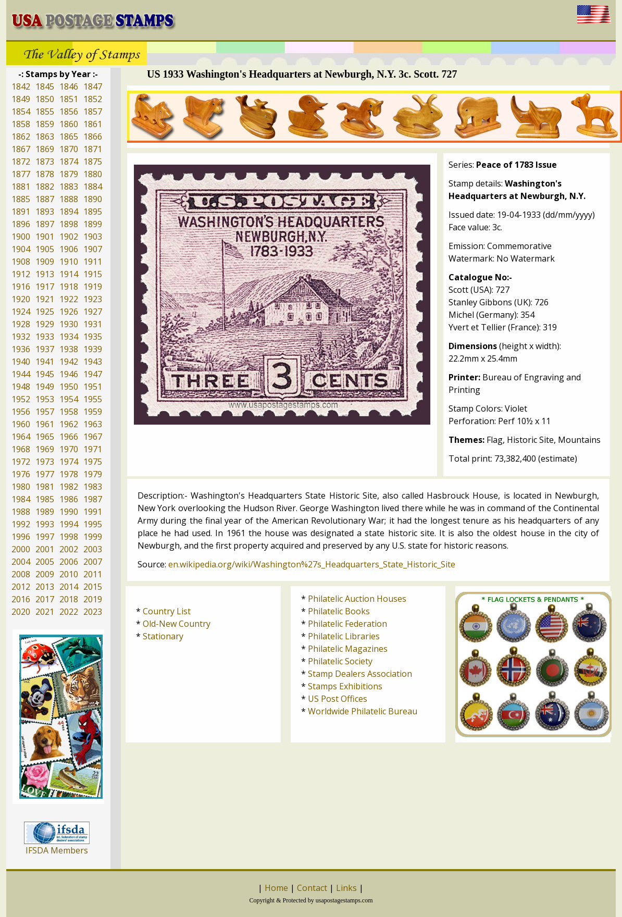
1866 (92, 136)
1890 (92, 199)
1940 (20, 361)
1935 (92, 336)
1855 (44, 111)
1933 (44, 336)
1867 (20, 149)
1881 (20, 186)
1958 (68, 411)
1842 (20, 86)
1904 (20, 249)
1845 (44, 86)
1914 (68, 274)
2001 (44, 549)
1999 (92, 536)
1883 (68, 186)
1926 (68, 311)
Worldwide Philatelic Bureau (362, 711)
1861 (92, 124)
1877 (20, 174)
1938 (68, 349)
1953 (44, 399)
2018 (68, 599)
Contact (312, 888)
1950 (68, 386)
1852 (92, 99)
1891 (20, 211)
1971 (92, 449)
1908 (20, 261)
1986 (68, 499)
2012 (20, 586)
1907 (92, 249)
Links (346, 888)
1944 (20, 374)
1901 (44, 236)
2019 (92, 599)
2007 (92, 561)
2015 (92, 586)
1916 (20, 286)
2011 (92, 574)
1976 (20, 474)
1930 (68, 324)
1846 (68, 86)
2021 (44, 611)
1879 (68, 174)
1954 (68, 399)
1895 (92, 211)
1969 (44, 449)
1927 (92, 311)
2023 (92, 611)
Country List (167, 611)
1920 (20, 299)
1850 (44, 99)
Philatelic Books (339, 611)
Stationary (163, 636)
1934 (68, 336)
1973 (44, 461)
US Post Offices (337, 698)
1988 (20, 511)
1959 (92, 411)
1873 (44, 161)
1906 (68, 249)
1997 (44, 536)
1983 (92, 486)
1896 (20, 224)
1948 (20, 386)
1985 (44, 499)
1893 (44, 211)
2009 (44, 574)
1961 (44, 424)
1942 (68, 361)
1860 (68, 124)
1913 (44, 274)
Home (276, 888)
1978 (68, 474)
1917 (44, 286)
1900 (20, 236)
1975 (92, 461)
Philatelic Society (340, 661)
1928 (20, 324)
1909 (44, 261)
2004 (20, 561)
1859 (44, 124)
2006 (68, 561)
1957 (44, 411)
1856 (68, 111)
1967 (92, 436)
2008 (20, 574)
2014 (68, 586)
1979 (92, 474)
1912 (20, 274)
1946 (68, 374)
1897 (44, 224)
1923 (92, 299)
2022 (68, 611)
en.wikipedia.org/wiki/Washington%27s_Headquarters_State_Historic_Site (311, 564)
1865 (68, 136)
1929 (44, 324)
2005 (44, 561)
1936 (20, 349)
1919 (92, 286)
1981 (44, 486)
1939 (92, 349)
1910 (68, 261)
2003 (92, 549)
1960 (20, 424)
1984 (20, 499)
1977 (44, 474)
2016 (20, 599)
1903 (92, 236)
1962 (68, 424)
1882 (44, 186)
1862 (20, 136)
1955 (92, 399)
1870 (68, 149)
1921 (44, 299)
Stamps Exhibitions (345, 686)
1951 (92, 386)
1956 (20, 411)
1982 (68, 486)
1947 (92, 374)
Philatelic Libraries (344, 636)
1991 (92, 511)
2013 (44, 586)
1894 (68, 211)
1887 (44, 199)
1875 (92, 161)
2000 (20, 549)
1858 (20, 124)
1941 (44, 361)
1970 (68, 449)
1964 (20, 436)
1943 (92, 361)
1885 (20, 199)
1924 (20, 311)
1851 (68, 99)
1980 (20, 486)
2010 (68, 574)
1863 (44, 136)
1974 (68, 461)
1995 (92, 524)
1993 (44, 524)
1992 (20, 524)
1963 (92, 424)
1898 (68, 224)
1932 (20, 336)
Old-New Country (176, 623)
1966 (68, 436)
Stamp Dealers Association (360, 673)
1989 (44, 511)
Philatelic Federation (347, 623)
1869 (44, 149)
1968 (20, 449)
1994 (68, 524)
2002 (68, 549)
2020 (20, 611)
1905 (44, 249)
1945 (44, 374)
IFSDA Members (57, 850)
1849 (20, 99)
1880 (92, 174)
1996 (20, 536)
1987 (92, 499)
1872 (20, 161)
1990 (68, 511)
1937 (44, 349)
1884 (92, 186)
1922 (68, 299)
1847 (92, 86)
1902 (68, 236)
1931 (92, 324)
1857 (92, 111)
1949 (44, 386)
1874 (68, 161)
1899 (92, 224)
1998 (68, 536)
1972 (20, 461)
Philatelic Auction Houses (357, 598)
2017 (44, 599)
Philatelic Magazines (348, 648)
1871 (92, 149)
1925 (44, 311)
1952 (20, 399)
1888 (68, 199)
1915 (92, 274)
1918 (68, 286)
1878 (44, 174)
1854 (20, 111)
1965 (44, 436)
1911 (92, 261)
